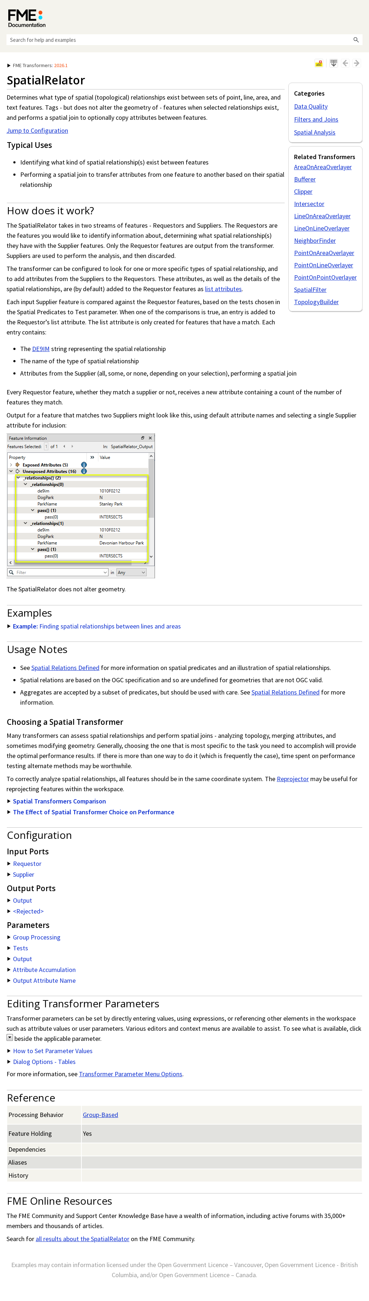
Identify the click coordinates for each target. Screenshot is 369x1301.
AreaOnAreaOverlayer (323, 167)
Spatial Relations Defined (65, 667)
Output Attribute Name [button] (41, 980)
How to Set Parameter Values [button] (50, 1051)
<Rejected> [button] (25, 911)
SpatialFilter (310, 289)
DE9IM (41, 349)
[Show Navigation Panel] (358, 16)
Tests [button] (17, 948)
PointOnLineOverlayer (323, 265)
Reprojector (293, 779)
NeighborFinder (315, 240)
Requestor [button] (24, 863)
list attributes (223, 289)
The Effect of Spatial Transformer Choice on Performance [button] (90, 812)
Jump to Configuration (37, 130)
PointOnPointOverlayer (325, 277)
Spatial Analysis (314, 132)
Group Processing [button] (34, 937)
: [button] (37, 65)
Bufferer (305, 179)
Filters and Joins (316, 119)
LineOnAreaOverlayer (322, 216)
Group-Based (100, 1115)
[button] (356, 39)
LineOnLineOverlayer (322, 228)
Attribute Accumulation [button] (41, 969)
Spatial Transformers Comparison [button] (56, 801)
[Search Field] (184, 39)
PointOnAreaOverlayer (324, 253)
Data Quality (311, 106)
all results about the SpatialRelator (82, 1239)
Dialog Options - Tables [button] (41, 1061)
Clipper (303, 191)
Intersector (309, 204)
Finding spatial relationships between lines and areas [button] (94, 626)
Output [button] (19, 900)
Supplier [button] (20, 874)
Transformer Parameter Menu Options (130, 1074)
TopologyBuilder (316, 302)
